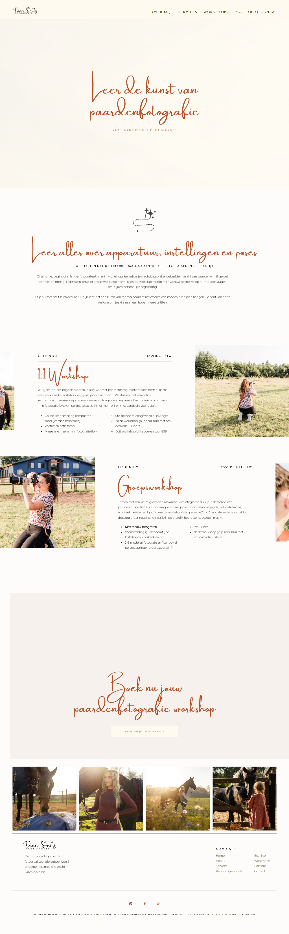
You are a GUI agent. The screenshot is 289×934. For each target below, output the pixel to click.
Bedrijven (260, 855)
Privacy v (100, 915)
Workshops (262, 861)
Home (220, 855)
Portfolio (260, 866)
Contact (259, 871)
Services (221, 866)
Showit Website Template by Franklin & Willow (221, 915)
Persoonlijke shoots (229, 871)
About (220, 861)
